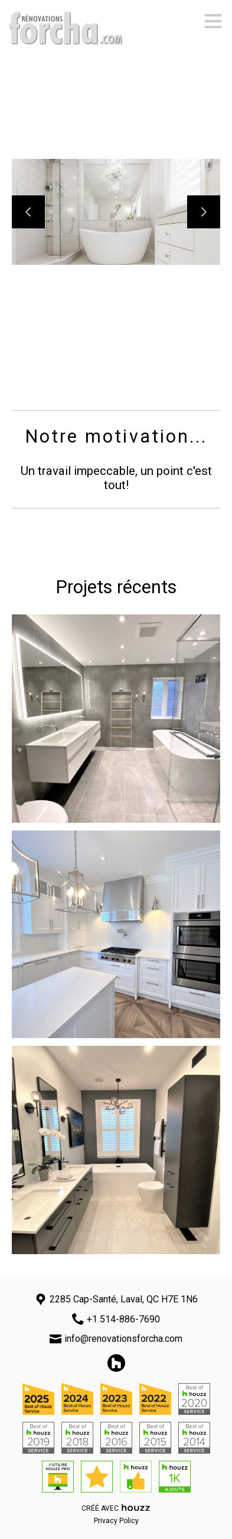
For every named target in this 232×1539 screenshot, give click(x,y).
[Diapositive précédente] (28, 211)
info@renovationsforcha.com (123, 1338)
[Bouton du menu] (213, 21)
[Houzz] (116, 1363)
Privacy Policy (116, 1521)
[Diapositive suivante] (203, 211)
